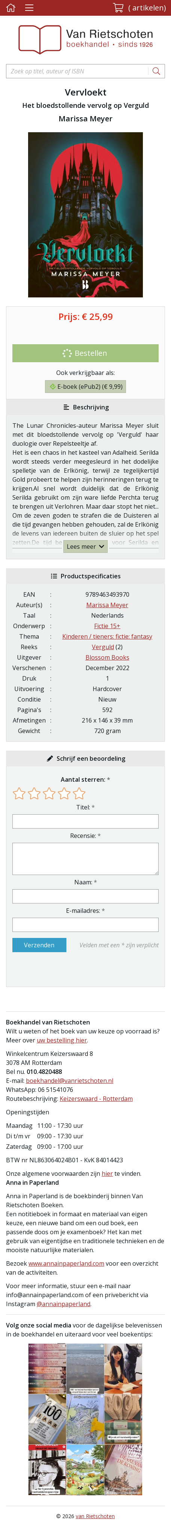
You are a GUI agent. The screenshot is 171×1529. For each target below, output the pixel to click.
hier (107, 1173)
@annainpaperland (63, 1304)
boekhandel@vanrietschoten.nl (69, 1081)
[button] (140, 8)
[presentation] (60, 969)
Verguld (103, 647)
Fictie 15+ (107, 626)
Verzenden (39, 945)
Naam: (83, 882)
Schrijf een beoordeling (91, 758)
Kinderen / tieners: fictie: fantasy (107, 636)
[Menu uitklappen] (29, 8)
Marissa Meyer (107, 605)
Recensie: (83, 836)
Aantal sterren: (83, 779)
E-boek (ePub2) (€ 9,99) (86, 386)
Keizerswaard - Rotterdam (96, 1098)
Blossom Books (107, 657)
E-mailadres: (83, 910)
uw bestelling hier (62, 1040)
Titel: (83, 807)
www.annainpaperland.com (66, 1263)
